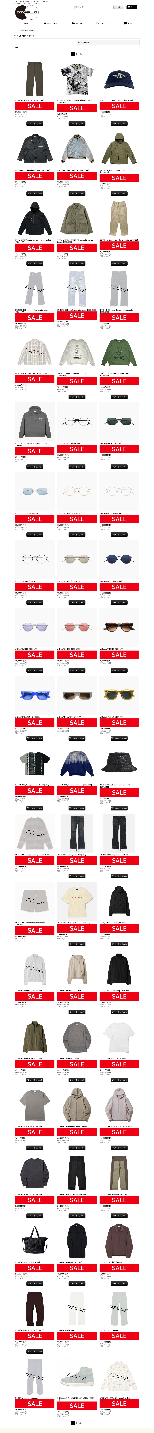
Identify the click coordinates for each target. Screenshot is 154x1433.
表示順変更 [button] (84, 42)
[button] (26, 24)
